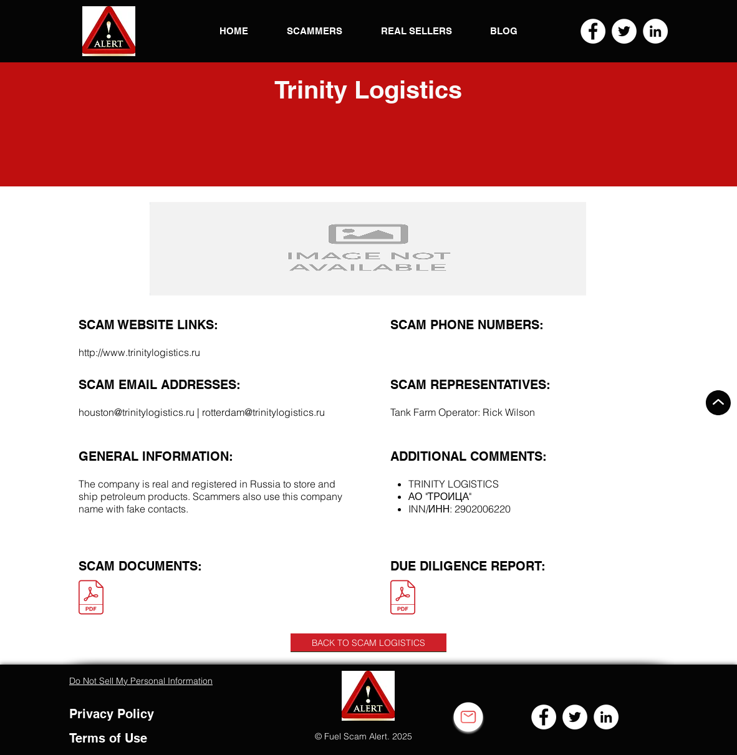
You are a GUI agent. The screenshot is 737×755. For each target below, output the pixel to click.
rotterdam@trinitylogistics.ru (263, 412)
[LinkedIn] (655, 31)
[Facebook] (592, 31)
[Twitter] (624, 31)
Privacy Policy (111, 713)
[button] (108, 31)
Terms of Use (108, 738)
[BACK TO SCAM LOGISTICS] (368, 642)
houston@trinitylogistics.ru (137, 412)
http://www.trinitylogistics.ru (139, 352)
